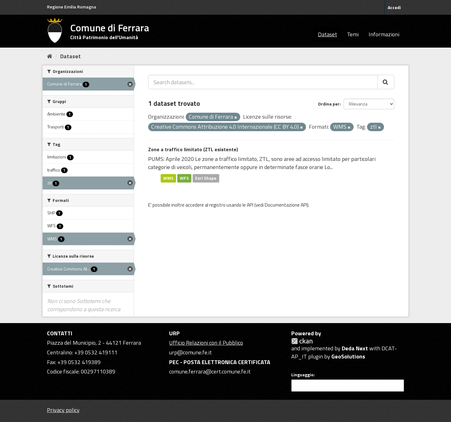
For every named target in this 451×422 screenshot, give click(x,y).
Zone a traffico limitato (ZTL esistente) (193, 149)
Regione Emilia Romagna (71, 6)
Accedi (394, 7)
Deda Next (355, 348)
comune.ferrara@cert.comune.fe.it (210, 371)
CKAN (302, 341)
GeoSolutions (348, 356)
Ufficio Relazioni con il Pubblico (206, 342)
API (250, 204)
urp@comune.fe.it (190, 352)
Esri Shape (205, 178)
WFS (184, 178)
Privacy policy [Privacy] (63, 410)
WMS (168, 178)
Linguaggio (302, 375)
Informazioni (384, 34)
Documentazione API (286, 204)
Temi (353, 34)
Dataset (327, 34)
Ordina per (329, 103)
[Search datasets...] (263, 82)
